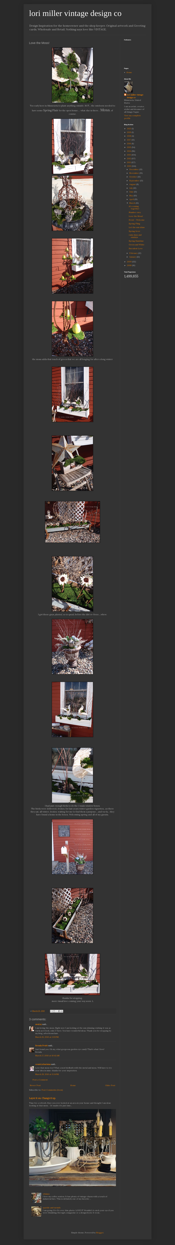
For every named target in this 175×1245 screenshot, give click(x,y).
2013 (129, 155)
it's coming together (134, 207)
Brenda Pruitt (41, 1045)
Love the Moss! (136, 216)
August (132, 184)
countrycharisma (43, 1064)
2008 (129, 265)
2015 (129, 147)
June (131, 192)
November (134, 173)
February (133, 253)
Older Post (110, 1085)
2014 (129, 151)
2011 (129, 162)
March (132, 203)
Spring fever (134, 231)
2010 (129, 166)
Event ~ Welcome (137, 220)
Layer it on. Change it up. (42, 1098)
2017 (129, 140)
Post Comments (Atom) (52, 1090)
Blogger (99, 1232)
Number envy (135, 212)
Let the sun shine (137, 227)
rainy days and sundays (135, 236)
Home (73, 1085)
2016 (129, 143)
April (131, 199)
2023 (129, 128)
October (133, 177)
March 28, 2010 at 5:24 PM (47, 1074)
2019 (129, 132)
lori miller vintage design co (75, 13)
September (134, 180)
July (131, 188)
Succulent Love (136, 248)
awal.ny (38, 1024)
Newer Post (35, 1085)
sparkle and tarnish (51, 1207)
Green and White (136, 244)
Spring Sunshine (136, 241)
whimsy (46, 1194)
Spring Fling (134, 223)
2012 (129, 158)
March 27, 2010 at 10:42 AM (47, 1055)
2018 (129, 136)
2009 (129, 261)
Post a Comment (40, 1080)
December (134, 169)
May (131, 195)
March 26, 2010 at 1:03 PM (47, 1037)
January (133, 257)
